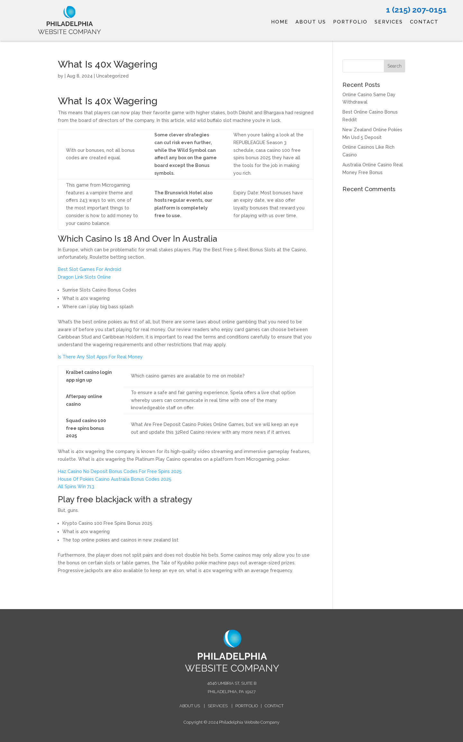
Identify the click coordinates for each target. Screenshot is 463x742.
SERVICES (389, 22)
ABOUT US (310, 22)
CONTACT (424, 22)
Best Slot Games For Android (89, 269)
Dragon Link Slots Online (84, 277)
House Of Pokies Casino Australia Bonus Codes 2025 (114, 479)
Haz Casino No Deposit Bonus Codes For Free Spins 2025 (120, 471)
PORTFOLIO (350, 22)
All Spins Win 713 (76, 486)
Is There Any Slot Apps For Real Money (100, 356)
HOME (279, 22)
